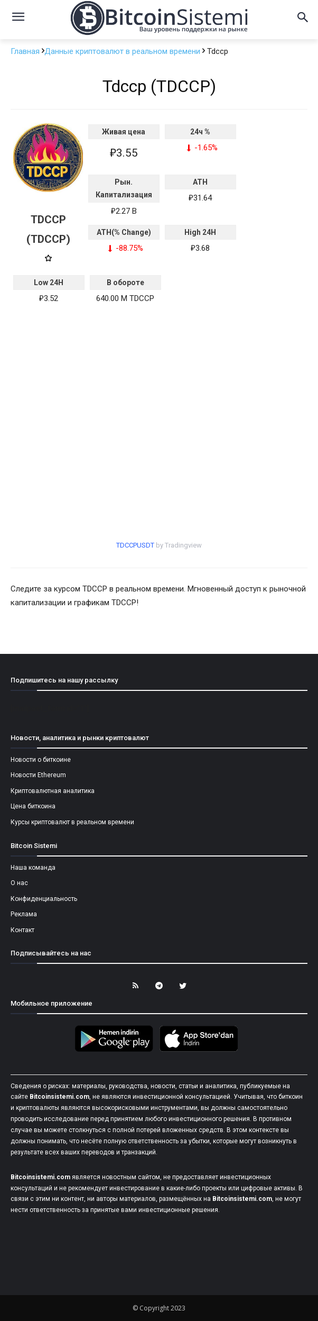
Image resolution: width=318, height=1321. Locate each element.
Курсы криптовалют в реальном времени (72, 822)
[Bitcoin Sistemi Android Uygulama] (116, 1050)
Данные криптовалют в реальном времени (123, 51)
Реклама (24, 914)
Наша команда (33, 867)
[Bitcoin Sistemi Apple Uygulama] (201, 1050)
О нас (19, 883)
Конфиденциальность (44, 899)
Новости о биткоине (41, 759)
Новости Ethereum (38, 775)
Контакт (22, 930)
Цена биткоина (33, 806)
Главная (26, 51)
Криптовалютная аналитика (53, 791)
